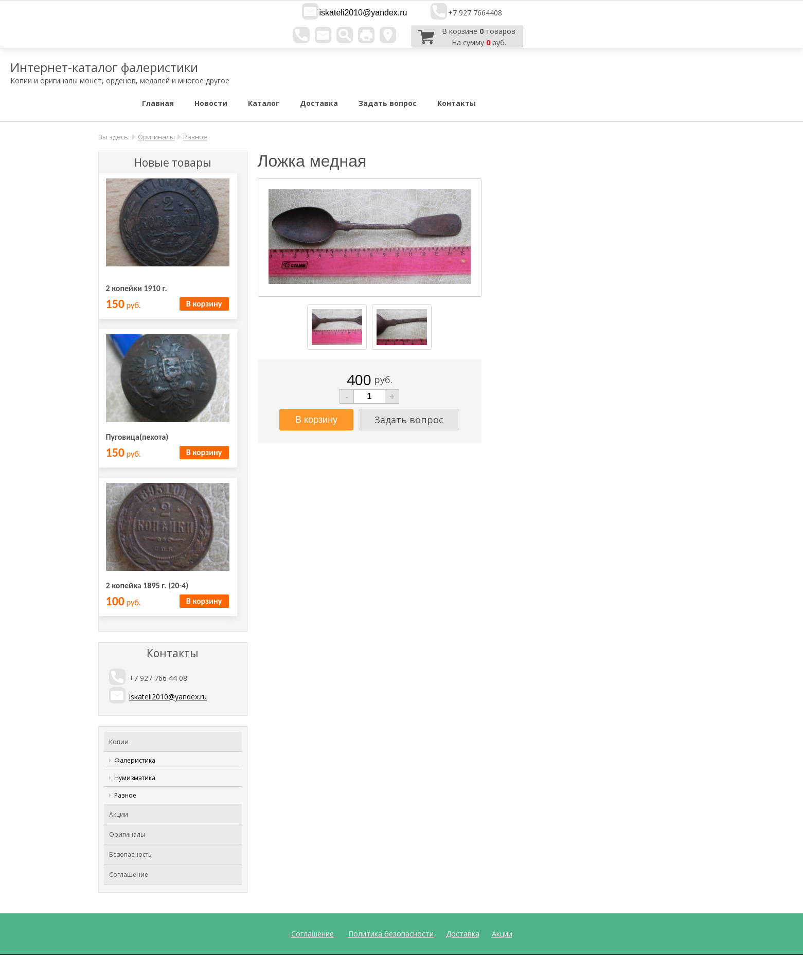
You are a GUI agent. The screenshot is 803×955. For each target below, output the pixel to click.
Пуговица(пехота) (137, 437)
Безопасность (130, 854)
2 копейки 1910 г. (136, 288)
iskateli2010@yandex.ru (363, 12)
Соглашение (128, 874)
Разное (195, 136)
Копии (119, 741)
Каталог (263, 103)
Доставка (319, 103)
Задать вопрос (388, 103)
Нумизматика (134, 777)
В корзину (204, 304)
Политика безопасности (391, 934)
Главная (158, 103)
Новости (210, 103)
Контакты (456, 103)
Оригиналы (156, 136)
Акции (118, 814)
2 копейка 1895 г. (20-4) (147, 585)
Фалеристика (134, 760)
